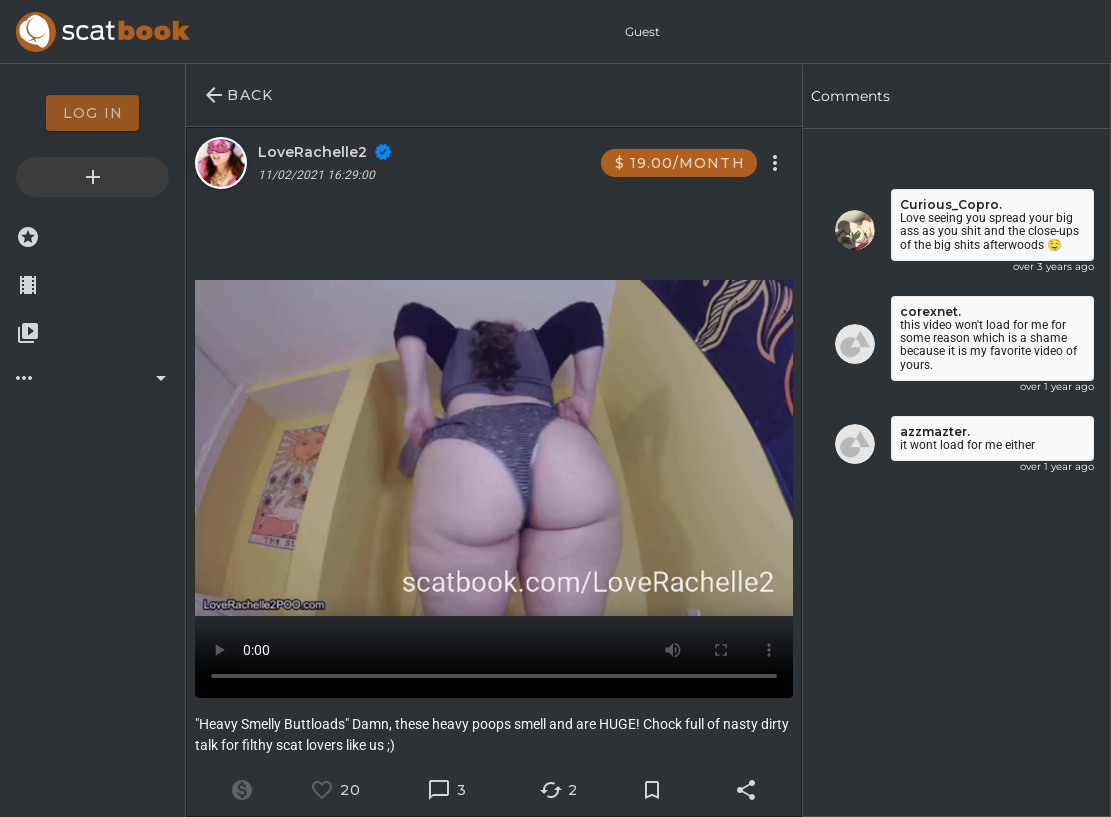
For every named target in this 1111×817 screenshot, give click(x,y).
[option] (92, 113)
